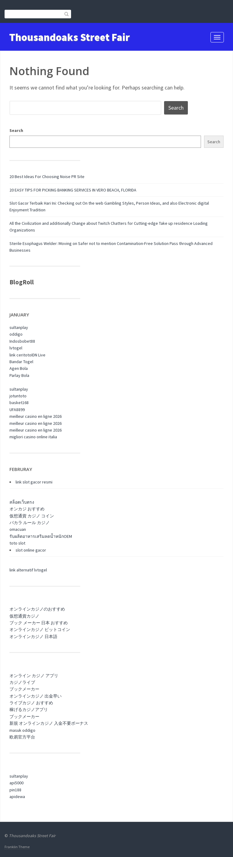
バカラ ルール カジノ (29, 522)
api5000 (16, 783)
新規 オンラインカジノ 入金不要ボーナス (48, 723)
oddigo (16, 334)
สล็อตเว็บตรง (21, 502)
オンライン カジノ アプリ (33, 675)
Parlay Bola (19, 375)
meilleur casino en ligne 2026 (35, 416)
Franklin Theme (17, 846)
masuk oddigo (22, 730)
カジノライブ (22, 682)
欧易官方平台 (22, 737)
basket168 (19, 402)
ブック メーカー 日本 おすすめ (38, 622)
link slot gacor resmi (34, 482)
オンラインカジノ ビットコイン (39, 629)
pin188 (15, 790)
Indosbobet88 (22, 341)
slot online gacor (31, 550)
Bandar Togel (21, 361)
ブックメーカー (24, 689)
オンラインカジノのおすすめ (37, 609)
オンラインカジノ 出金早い (35, 696)
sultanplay (18, 327)
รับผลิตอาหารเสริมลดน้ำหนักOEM (40, 536)
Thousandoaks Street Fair (69, 37)
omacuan (17, 529)
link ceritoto (20, 355)
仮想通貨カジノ (24, 616)
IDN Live (38, 355)
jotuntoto (18, 396)
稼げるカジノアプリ (28, 709)
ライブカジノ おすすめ (31, 703)
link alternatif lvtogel (28, 570)
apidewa (17, 796)
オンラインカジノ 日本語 (33, 636)
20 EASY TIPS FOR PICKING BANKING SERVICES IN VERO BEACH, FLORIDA (72, 190)
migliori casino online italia (33, 436)
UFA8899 (17, 409)
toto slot (17, 543)
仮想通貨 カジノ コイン (31, 516)
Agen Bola (18, 368)
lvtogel (15, 348)
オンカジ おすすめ (27, 509)
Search (16, 130)
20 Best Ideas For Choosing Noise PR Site (46, 176)
